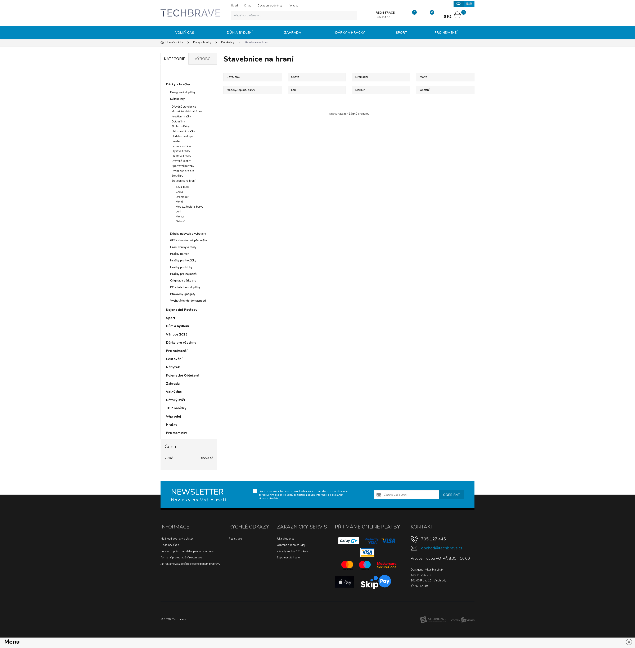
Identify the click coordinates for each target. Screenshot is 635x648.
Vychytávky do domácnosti (188, 301)
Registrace (235, 539)
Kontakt (293, 6)
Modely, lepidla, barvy (189, 207)
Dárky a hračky (350, 32)
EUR (469, 4)
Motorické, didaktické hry (187, 111)
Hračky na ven (179, 254)
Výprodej (173, 416)
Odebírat (451, 494)
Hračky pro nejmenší (183, 274)
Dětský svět (175, 400)
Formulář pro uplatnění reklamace (181, 557)
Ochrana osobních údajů (291, 545)
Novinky (176, 74)
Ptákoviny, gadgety (182, 294)
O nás (247, 6)
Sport (401, 32)
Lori (178, 211)
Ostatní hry (178, 121)
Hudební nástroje (182, 136)
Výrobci (203, 58)
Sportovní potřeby (183, 166)
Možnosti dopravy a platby (177, 539)
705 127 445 (433, 539)
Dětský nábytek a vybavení (188, 234)
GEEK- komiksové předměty (188, 240)
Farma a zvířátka (182, 146)
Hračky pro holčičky (183, 260)
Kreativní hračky (181, 116)
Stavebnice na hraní (183, 181)
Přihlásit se (382, 17)
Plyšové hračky (181, 151)
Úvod (234, 6)
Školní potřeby (181, 126)
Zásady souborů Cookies (292, 551)
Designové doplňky (182, 92)
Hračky (171, 424)
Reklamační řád (170, 545)
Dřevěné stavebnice (184, 107)
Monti (179, 202)
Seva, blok (182, 187)
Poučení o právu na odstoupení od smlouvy (187, 551)
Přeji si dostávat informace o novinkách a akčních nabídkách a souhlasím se (303, 494)
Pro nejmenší (446, 32)
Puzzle (176, 141)
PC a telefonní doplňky (185, 287)
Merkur (180, 217)
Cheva (180, 192)
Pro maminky (176, 433)
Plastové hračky (181, 156)
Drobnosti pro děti (183, 171)
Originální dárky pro (183, 281)
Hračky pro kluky (181, 267)
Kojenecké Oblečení (182, 375)
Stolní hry (177, 176)
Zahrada (292, 32)
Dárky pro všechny (181, 342)
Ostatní (180, 221)
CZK (458, 4)
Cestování (174, 359)
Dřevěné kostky (181, 161)
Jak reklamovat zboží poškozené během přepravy (190, 564)
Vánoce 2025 (177, 334)
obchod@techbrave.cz (441, 548)
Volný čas (184, 32)
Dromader (182, 197)
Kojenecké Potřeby (181, 309)
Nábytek (173, 367)
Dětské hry (177, 99)
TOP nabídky (176, 408)
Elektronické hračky (183, 131)
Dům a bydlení (239, 32)
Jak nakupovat (285, 539)
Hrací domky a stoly (183, 247)
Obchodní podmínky (269, 6)
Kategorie (174, 58)
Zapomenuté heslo (288, 557)
